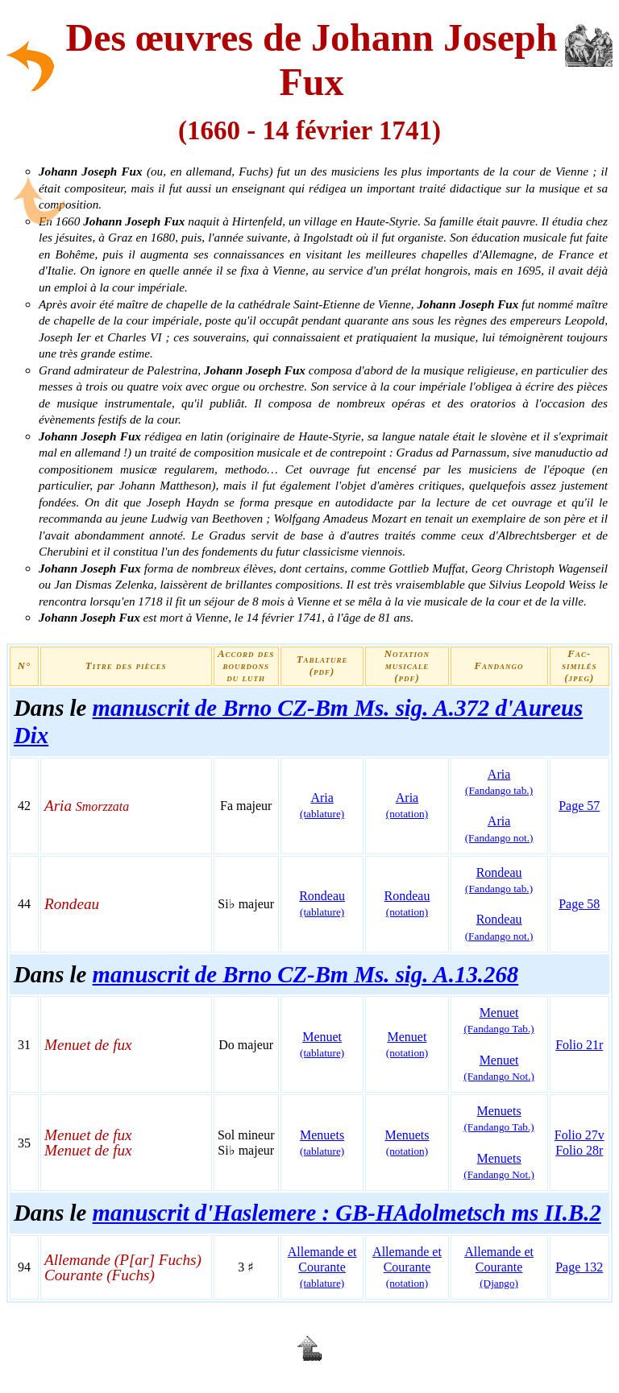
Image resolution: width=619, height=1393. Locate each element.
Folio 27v (579, 1135)
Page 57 (579, 805)
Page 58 (579, 904)
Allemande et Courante (322, 1267)
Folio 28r (579, 1150)
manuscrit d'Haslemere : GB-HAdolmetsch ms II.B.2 (347, 1213)
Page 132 (579, 1267)
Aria (322, 805)
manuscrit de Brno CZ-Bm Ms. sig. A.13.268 (306, 974)
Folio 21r (579, 1045)
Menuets (498, 1118)
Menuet (498, 1020)
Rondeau (322, 903)
